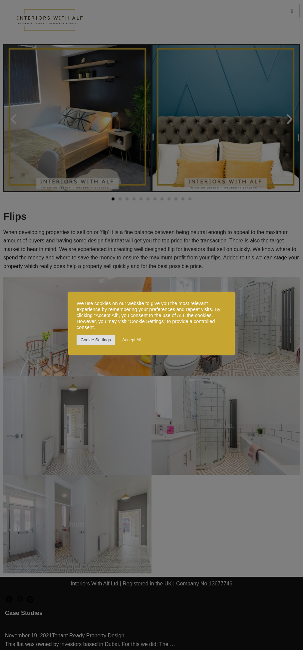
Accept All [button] (131, 339)
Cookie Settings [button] (96, 339)
